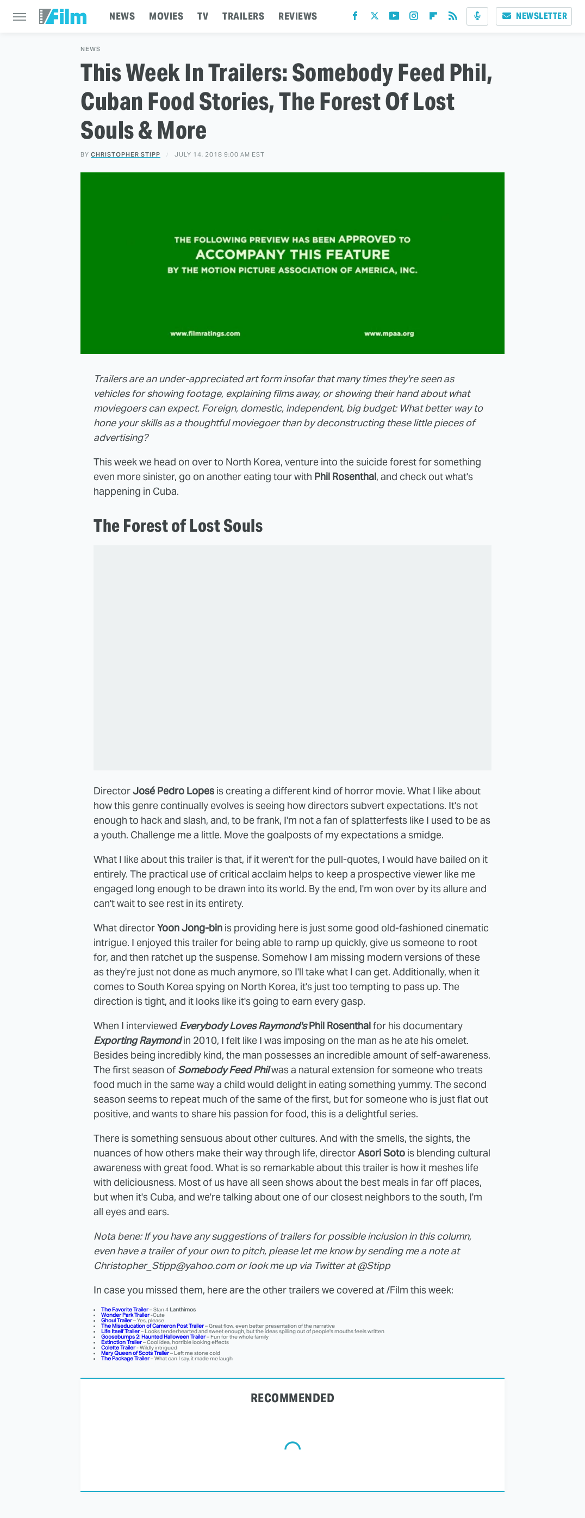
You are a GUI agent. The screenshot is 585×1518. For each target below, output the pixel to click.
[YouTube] (394, 18)
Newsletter (534, 16)
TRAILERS (243, 16)
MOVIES (166, 16)
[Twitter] (375, 18)
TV (202, 16)
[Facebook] (355, 18)
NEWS (122, 16)
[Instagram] (414, 18)
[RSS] (453, 18)
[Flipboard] (433, 18)
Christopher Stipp (125, 154)
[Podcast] (477, 16)
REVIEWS (298, 16)
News (90, 49)
